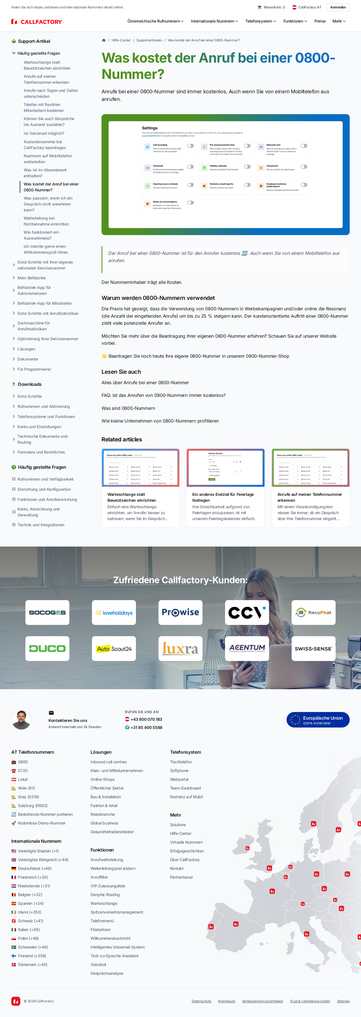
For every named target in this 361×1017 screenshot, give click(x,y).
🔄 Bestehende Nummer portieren (42, 814)
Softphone (179, 770)
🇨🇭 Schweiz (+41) (27, 920)
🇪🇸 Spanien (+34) (27, 903)
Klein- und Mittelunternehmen (117, 770)
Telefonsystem (185, 752)
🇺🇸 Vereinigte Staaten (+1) (35, 850)
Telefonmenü (102, 920)
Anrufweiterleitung (107, 859)
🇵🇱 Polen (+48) (25, 938)
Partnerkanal (181, 877)
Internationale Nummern (36, 841)
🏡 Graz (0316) (25, 796)
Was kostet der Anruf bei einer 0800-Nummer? (204, 40)
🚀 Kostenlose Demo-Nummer (38, 823)
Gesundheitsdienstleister (112, 831)
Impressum (226, 1001)
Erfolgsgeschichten (187, 850)
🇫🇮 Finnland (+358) (28, 955)
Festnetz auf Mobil (186, 796)
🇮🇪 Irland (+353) (26, 912)
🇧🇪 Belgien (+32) (26, 894)
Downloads (30, 384)
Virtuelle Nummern (186, 842)
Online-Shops (103, 779)
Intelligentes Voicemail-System (118, 947)
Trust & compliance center (310, 1001)
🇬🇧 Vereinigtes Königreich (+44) (39, 859)
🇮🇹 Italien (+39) (25, 929)
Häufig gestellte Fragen (42, 467)
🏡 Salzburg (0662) (29, 805)
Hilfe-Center (121, 40)
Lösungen (101, 752)
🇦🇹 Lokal (19, 779)
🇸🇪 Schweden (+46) (29, 947)
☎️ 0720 (19, 770)
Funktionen (102, 850)
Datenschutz (201, 1001)
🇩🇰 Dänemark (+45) (29, 964)
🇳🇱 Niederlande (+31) (30, 885)
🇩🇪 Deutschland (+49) (31, 868)
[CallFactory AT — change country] (306, 7)
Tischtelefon (181, 761)
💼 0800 (19, 761)
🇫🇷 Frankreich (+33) (29, 877)
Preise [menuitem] (320, 21)
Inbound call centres (108, 761)
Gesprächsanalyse (107, 973)
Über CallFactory (185, 859)
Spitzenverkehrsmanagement (117, 912)
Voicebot (98, 964)
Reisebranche (103, 814)
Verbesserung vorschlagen (262, 1001)
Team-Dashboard (185, 788)
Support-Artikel (34, 41)
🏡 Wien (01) (23, 788)
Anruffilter (99, 877)
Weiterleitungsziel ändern (113, 868)
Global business (104, 823)
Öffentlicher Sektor (107, 788)
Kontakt (177, 868)
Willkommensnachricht (110, 938)
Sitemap (343, 1001)
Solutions (178, 824)
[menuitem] (156, 21)
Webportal (179, 779)
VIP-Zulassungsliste (108, 885)
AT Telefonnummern (32, 752)
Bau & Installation (106, 796)
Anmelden (338, 7)
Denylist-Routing (105, 894)
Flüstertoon (100, 929)
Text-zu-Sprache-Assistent (114, 955)
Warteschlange (104, 903)
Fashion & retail (104, 805)
